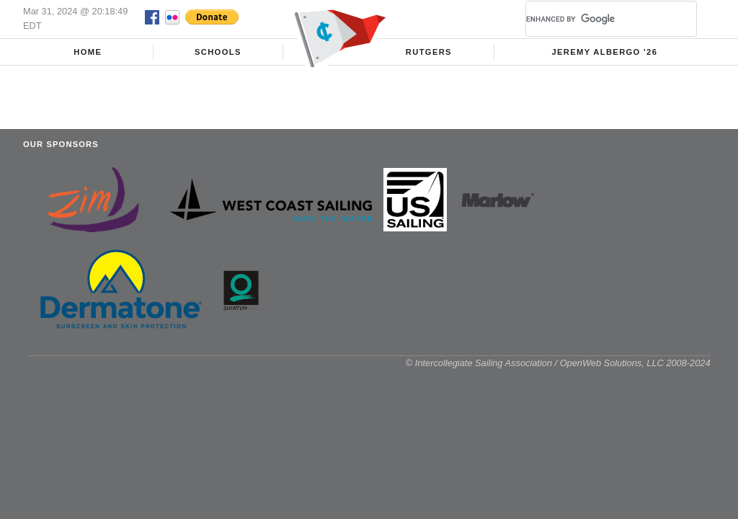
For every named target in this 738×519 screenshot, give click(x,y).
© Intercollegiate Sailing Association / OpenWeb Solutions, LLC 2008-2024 (558, 363)
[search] (594, 18)
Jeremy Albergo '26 (604, 52)
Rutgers (429, 52)
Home (88, 52)
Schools (218, 52)
